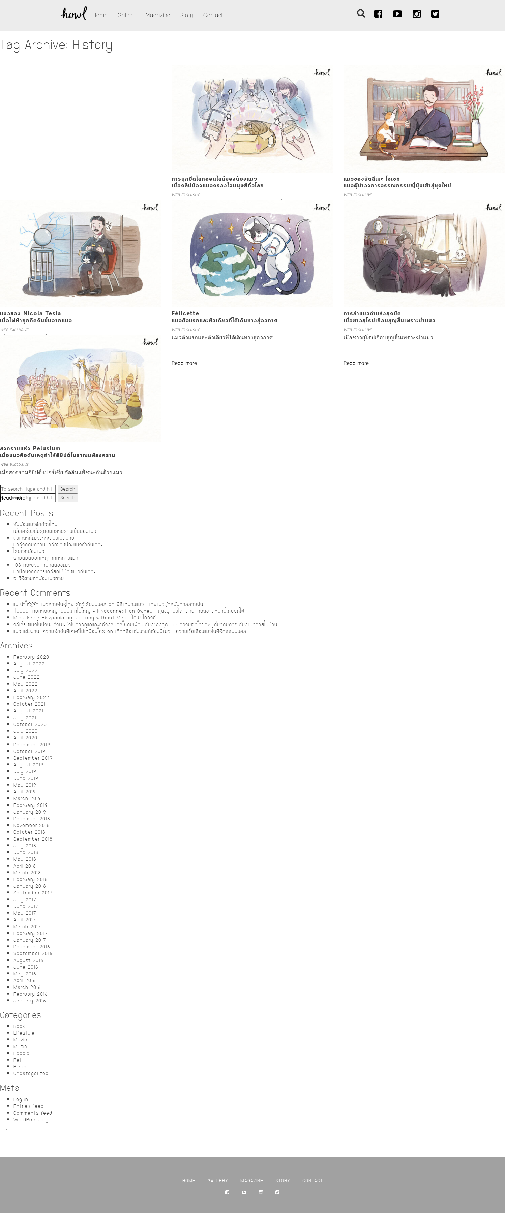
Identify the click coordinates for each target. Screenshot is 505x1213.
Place (20, 1066)
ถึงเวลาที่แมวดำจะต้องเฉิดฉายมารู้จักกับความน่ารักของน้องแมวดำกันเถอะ (57, 541)
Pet (17, 1060)
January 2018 (29, 886)
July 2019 (24, 771)
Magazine (158, 15)
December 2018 (31, 818)
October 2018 (29, 832)
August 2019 (28, 764)
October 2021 (29, 704)
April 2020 (25, 737)
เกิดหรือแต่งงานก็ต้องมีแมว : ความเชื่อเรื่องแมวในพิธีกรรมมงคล (180, 631)
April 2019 (24, 791)
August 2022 (29, 663)
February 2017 (30, 933)
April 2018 (24, 865)
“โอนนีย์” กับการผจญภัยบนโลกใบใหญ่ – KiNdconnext (70, 611)
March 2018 (27, 872)
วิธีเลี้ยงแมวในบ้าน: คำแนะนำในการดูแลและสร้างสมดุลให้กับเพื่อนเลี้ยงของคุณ (91, 624)
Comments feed (32, 1113)
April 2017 (24, 919)
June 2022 (26, 677)
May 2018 (24, 859)
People (21, 1053)
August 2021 (28, 710)
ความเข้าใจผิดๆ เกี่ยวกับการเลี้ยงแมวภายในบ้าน (228, 624)
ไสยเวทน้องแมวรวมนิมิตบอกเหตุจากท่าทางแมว (45, 555)
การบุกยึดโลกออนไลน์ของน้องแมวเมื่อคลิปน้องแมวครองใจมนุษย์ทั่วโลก (218, 182)
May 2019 (24, 785)
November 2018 (31, 825)
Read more (184, 363)
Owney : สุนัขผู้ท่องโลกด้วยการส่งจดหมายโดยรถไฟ (190, 611)
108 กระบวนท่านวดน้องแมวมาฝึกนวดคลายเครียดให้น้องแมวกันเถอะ (54, 568)
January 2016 (29, 1000)
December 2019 (31, 744)
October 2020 (30, 724)
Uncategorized (31, 1073)
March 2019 (27, 798)
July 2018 (24, 845)
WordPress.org (31, 1119)
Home (100, 15)
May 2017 (24, 913)
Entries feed (28, 1106)
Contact (213, 15)
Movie (20, 1039)
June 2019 (25, 778)
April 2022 (25, 690)
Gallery (127, 15)
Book (19, 1026)
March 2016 (27, 987)
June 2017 (25, 906)
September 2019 (33, 758)
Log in (20, 1099)
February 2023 (31, 657)
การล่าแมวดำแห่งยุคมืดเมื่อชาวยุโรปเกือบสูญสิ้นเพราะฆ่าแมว (390, 317)
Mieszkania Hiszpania (38, 617)
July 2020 (25, 731)
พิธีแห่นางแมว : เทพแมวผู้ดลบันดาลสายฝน (160, 604)
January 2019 (29, 812)
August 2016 (28, 960)
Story (186, 15)
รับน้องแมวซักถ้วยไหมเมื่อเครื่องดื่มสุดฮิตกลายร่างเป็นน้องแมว (54, 528)
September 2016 (33, 953)
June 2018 (25, 852)
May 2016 (24, 973)
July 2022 (25, 670)
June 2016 (25, 967)
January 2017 (29, 940)
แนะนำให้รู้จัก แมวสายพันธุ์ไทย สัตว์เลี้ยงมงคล (60, 604)
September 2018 (33, 839)
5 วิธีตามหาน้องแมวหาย (38, 578)
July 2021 (24, 717)
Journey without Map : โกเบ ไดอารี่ (115, 617)
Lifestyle (24, 1033)
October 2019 (29, 751)
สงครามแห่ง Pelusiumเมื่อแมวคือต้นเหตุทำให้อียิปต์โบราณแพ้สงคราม (58, 452)
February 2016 (30, 994)
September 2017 (33, 892)
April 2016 (24, 980)
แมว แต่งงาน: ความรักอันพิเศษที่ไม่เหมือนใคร (59, 631)
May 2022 (25, 683)
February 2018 (30, 879)
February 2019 (30, 805)
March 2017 (27, 926)
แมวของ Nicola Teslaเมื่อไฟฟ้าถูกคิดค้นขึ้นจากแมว (36, 317)
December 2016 (31, 946)
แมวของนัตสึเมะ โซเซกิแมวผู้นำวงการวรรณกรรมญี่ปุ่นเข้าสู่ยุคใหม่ (397, 182)
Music (20, 1046)
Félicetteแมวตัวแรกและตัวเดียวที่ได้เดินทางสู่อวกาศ (225, 317)
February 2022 (31, 697)
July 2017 (24, 899)
